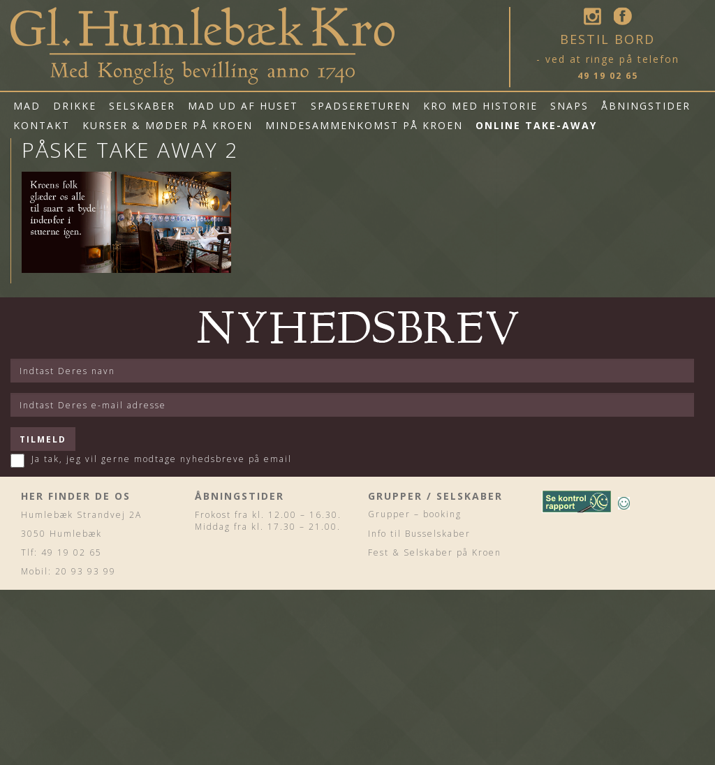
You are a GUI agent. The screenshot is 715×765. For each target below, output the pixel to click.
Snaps (569, 105)
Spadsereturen (361, 105)
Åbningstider (646, 105)
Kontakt (41, 125)
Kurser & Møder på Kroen (167, 125)
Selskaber (142, 105)
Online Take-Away (536, 125)
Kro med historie (480, 105)
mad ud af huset (243, 105)
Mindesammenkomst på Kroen (364, 125)
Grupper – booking (415, 514)
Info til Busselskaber (419, 534)
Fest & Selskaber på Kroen (434, 552)
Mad (26, 105)
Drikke (74, 105)
